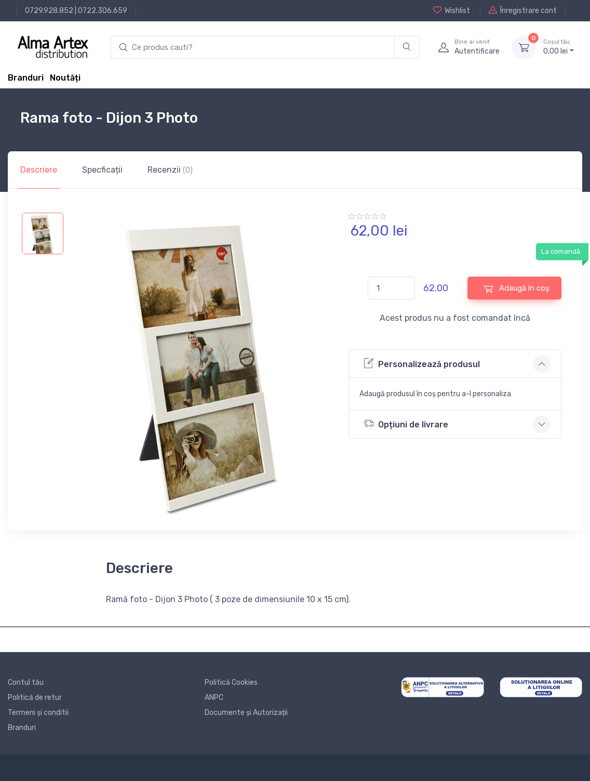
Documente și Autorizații (246, 712)
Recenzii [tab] (170, 170)
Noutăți (65, 78)
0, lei (558, 47)
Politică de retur (35, 697)
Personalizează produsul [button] (422, 363)
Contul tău (26, 682)
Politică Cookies (231, 682)
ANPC (214, 697)
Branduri (26, 78)
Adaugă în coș (516, 288)
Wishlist (451, 10)
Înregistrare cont (523, 10)
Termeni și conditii (38, 712)
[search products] (253, 47)
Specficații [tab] (102, 170)
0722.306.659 (102, 10)
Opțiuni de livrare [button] (406, 423)
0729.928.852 (49, 10)
